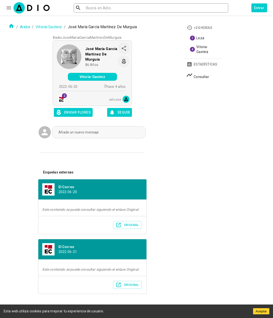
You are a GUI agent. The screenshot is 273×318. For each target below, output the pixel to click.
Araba (25, 27)
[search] (94, 8)
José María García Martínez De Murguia (101, 54)
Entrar (259, 8)
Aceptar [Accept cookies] (261, 311)
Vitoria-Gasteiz (49, 27)
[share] (124, 48)
